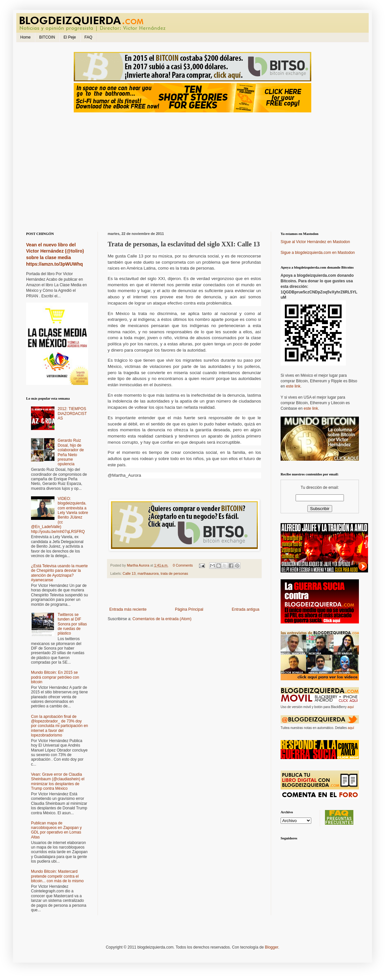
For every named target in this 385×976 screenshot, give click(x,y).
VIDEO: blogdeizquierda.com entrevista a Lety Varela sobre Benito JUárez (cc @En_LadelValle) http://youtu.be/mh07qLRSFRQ (59, 515)
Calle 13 (129, 573)
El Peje (70, 37)
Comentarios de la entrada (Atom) (162, 619)
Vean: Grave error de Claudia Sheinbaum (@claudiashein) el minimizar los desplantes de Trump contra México (58, 781)
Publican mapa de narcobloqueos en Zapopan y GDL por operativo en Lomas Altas (56, 830)
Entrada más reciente (127, 609)
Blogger (271, 947)
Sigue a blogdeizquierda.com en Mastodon (318, 252)
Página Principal (189, 609)
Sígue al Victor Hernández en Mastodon (315, 242)
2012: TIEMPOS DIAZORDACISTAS (72, 413)
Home (25, 37)
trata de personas (174, 573)
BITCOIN (47, 37)
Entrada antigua (245, 609)
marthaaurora (148, 573)
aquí (350, 707)
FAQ (88, 37)
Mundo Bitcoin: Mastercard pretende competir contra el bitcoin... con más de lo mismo (57, 876)
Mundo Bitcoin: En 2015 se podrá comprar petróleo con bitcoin (55, 677)
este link (293, 386)
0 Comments (183, 565)
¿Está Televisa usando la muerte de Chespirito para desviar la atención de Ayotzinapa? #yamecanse (59, 573)
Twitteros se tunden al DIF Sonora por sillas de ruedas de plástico (72, 624)
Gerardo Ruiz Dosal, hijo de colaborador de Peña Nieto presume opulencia (71, 452)
